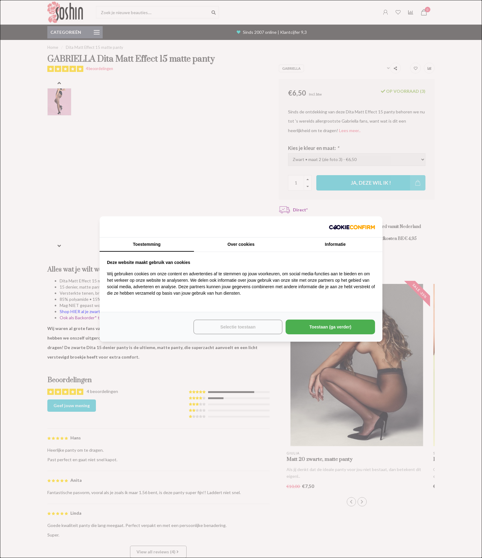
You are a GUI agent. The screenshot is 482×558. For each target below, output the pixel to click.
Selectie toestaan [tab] (237, 326)
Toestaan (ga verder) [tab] (330, 326)
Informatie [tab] (335, 244)
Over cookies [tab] (241, 244)
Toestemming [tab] (146, 244)
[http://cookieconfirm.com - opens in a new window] (352, 227)
